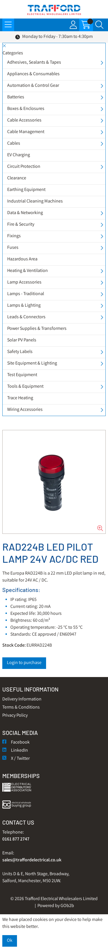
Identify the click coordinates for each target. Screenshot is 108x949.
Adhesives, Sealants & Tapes (34, 62)
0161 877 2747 (15, 839)
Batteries (15, 97)
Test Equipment (22, 375)
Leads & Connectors (26, 317)
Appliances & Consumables (33, 74)
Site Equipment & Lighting (32, 363)
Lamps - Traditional (25, 294)
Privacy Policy (15, 715)
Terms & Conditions (21, 707)
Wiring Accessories (25, 410)
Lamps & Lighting (24, 305)
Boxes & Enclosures (25, 109)
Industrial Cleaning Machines (35, 201)
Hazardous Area (22, 259)
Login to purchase (24, 663)
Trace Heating (20, 398)
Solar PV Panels (21, 340)
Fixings (14, 236)
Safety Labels (20, 352)
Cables (13, 143)
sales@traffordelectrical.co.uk (31, 860)
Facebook (16, 742)
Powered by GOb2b (55, 906)
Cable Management (25, 132)
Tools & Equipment (25, 386)
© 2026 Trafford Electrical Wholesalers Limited (54, 899)
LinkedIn (15, 750)
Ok (9, 940)
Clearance (16, 178)
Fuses (12, 247)
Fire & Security (20, 224)
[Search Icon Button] (99, 25)
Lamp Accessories (24, 282)
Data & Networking (25, 213)
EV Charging (18, 155)
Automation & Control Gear (33, 85)
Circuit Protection (23, 166)
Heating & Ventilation (27, 271)
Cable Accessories (24, 120)
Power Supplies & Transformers (37, 328)
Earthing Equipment (26, 190)
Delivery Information (21, 699)
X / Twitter (16, 758)
